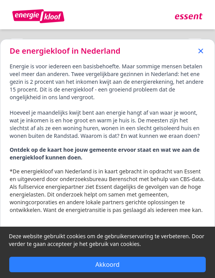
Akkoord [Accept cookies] (108, 264)
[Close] (200, 50)
